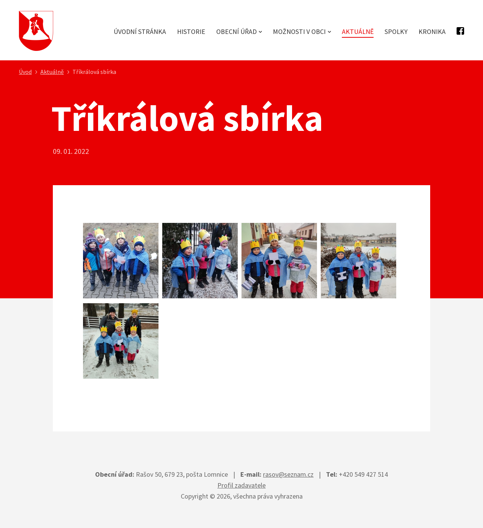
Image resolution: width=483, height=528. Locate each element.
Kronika (432, 31)
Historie (191, 31)
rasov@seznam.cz (288, 474)
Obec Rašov (36, 31)
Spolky (396, 31)
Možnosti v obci (299, 31)
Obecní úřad (236, 31)
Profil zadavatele (241, 485)
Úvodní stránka (140, 31)
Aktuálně (358, 31)
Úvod (25, 71)
